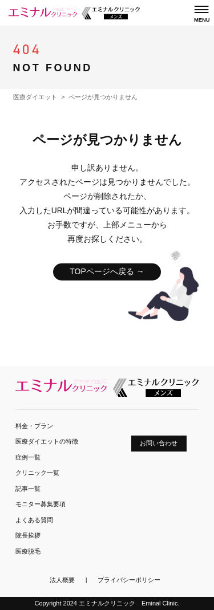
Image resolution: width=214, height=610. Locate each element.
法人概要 (62, 579)
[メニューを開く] (201, 13)
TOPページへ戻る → (107, 271)
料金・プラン (34, 425)
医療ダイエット (35, 96)
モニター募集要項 (40, 504)
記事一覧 (28, 488)
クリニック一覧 (37, 472)
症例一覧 (28, 457)
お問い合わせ (158, 443)
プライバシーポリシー (129, 579)
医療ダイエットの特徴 (46, 441)
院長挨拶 (28, 535)
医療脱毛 (28, 551)
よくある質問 (34, 520)
